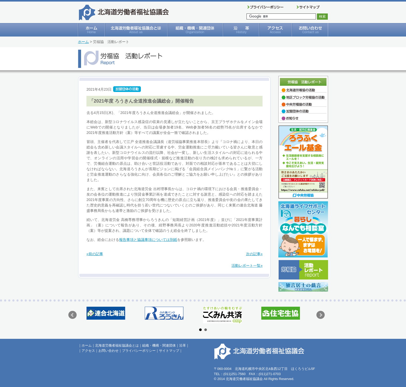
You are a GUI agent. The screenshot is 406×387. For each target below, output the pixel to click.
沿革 (182, 345)
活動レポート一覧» (247, 265)
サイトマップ (169, 351)
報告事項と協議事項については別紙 (148, 240)
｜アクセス (86, 351)
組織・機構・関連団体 (159, 345)
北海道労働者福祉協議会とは (117, 345)
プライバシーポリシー (139, 351)
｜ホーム (85, 345)
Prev (72, 315)
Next (320, 315)
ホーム (83, 42)
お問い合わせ (108, 351)
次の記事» (254, 254)
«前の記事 (94, 254)
